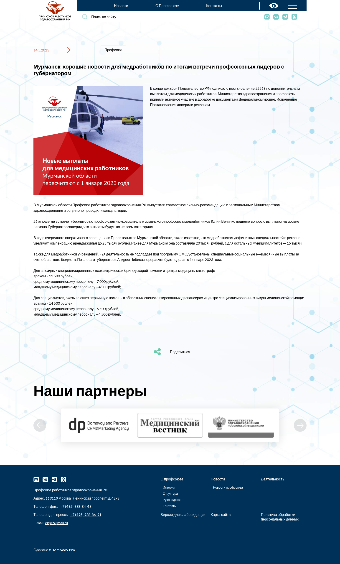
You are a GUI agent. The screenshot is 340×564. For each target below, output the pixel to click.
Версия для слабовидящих (182, 514)
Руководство (172, 500)
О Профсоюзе (167, 5)
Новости (121, 5)
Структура (170, 493)
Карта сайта (221, 514)
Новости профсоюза (228, 487)
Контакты (214, 5)
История (169, 487)
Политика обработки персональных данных (280, 516)
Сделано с (54, 550)
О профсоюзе (171, 479)
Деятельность (272, 479)
